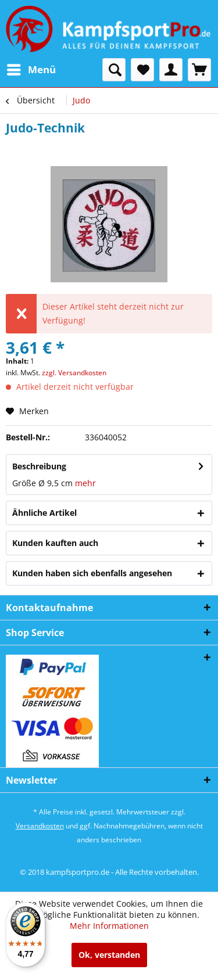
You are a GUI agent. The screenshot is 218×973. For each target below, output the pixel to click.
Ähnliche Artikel (44, 512)
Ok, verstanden (109, 954)
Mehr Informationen (109, 925)
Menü (31, 68)
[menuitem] (31, 69)
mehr (85, 483)
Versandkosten (40, 826)
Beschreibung (39, 466)
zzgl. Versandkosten (74, 373)
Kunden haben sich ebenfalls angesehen (92, 573)
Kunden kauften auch (55, 542)
